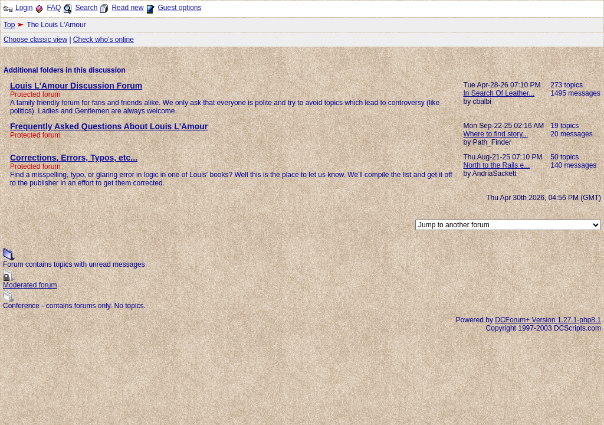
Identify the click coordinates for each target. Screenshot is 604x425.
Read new (127, 8)
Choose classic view (35, 39)
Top (9, 25)
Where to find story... (496, 134)
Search (86, 8)
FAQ (54, 8)
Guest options (179, 8)
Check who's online (103, 39)
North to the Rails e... (497, 165)
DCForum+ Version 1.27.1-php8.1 (548, 320)
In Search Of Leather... (499, 93)
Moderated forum (30, 285)
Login (23, 8)
